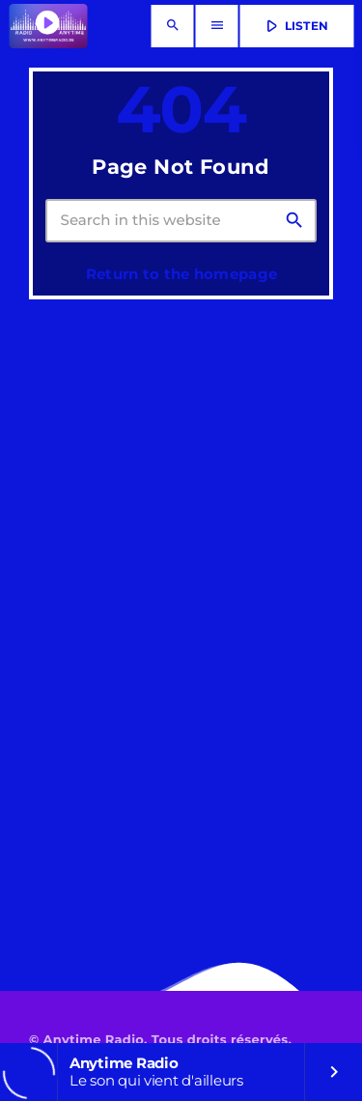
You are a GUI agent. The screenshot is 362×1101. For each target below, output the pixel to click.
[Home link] (48, 26)
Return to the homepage (182, 274)
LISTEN (295, 26)
